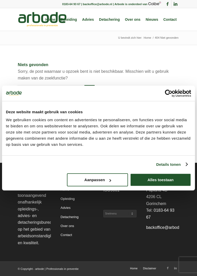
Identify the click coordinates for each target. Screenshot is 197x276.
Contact (66, 235)
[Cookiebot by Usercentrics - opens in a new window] (168, 93)
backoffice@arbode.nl (166, 227)
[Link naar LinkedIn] (175, 4)
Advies (66, 208)
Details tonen (168, 164)
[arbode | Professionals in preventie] (42, 19)
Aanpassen (97, 180)
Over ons (67, 226)
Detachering (69, 217)
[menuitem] (50, 19)
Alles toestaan (160, 180)
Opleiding (68, 199)
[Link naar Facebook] (167, 4)
